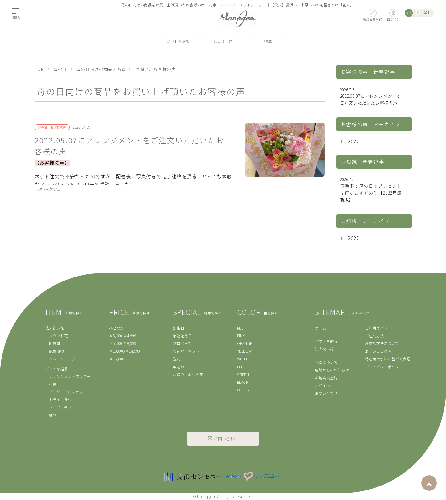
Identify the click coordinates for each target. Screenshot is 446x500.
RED (240, 327)
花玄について (326, 362)
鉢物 (53, 415)
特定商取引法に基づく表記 (388, 358)
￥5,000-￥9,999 (122, 343)
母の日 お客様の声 (52, 127)
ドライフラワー (62, 399)
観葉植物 (56, 351)
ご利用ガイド (376, 327)
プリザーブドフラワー (68, 391)
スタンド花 (58, 335)
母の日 (60, 69)
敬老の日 (180, 366)
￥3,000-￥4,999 (122, 335)
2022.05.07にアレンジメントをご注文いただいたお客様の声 (129, 146)
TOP (39, 69)
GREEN (243, 374)
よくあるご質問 (378, 351)
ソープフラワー (62, 407)
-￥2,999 (116, 327)
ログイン (322, 385)
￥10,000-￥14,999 (124, 351)
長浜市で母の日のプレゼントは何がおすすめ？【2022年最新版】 (371, 189)
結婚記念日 (182, 335)
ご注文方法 (374, 335)
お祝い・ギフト (186, 351)
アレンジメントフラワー (70, 376)
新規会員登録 (326, 377)
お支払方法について (382, 343)
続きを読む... (49, 188)
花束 (53, 384)
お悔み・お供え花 (188, 374)
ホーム (320, 327)
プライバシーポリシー (384, 366)
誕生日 (178, 327)
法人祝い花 (223, 41)
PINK (241, 335)
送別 (177, 358)
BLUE (241, 366)
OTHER (243, 389)
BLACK (242, 382)
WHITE (242, 358)
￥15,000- (117, 358)
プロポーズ (182, 343)
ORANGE (244, 343)
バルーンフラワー (64, 358)
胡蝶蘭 (54, 343)
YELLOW (244, 351)
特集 (268, 41)
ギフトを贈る (177, 41)
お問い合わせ (326, 393)
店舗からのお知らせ (332, 369)
